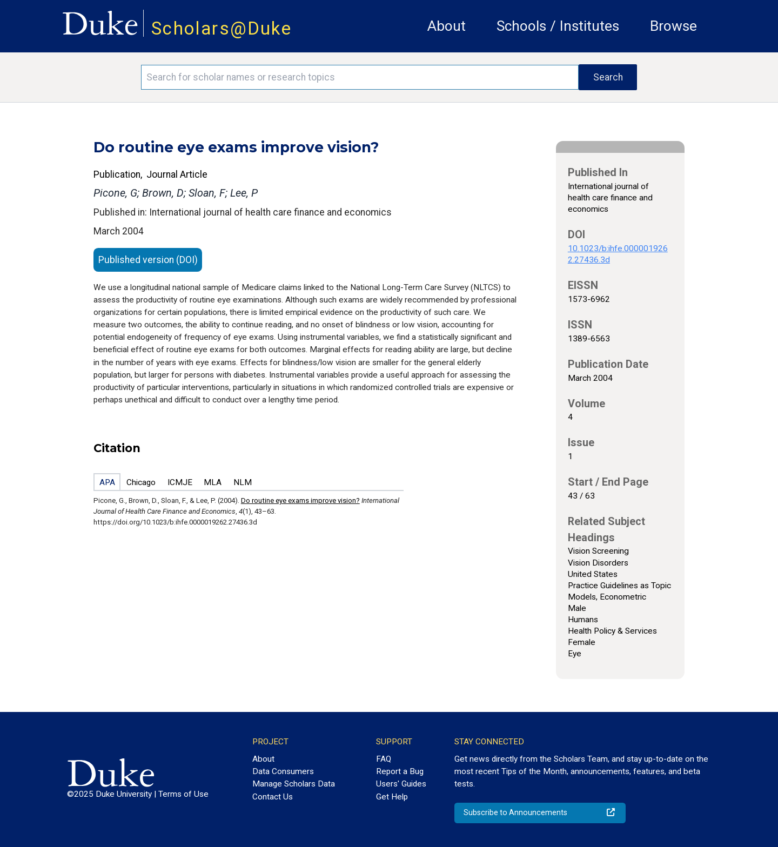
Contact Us (272, 797)
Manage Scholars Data (293, 784)
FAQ (383, 759)
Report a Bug (400, 771)
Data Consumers (283, 771)
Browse (673, 26)
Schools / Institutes (558, 26)
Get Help (392, 797)
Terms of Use (183, 794)
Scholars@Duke (221, 28)
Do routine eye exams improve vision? (300, 500)
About (446, 26)
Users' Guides (401, 784)
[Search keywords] (360, 77)
